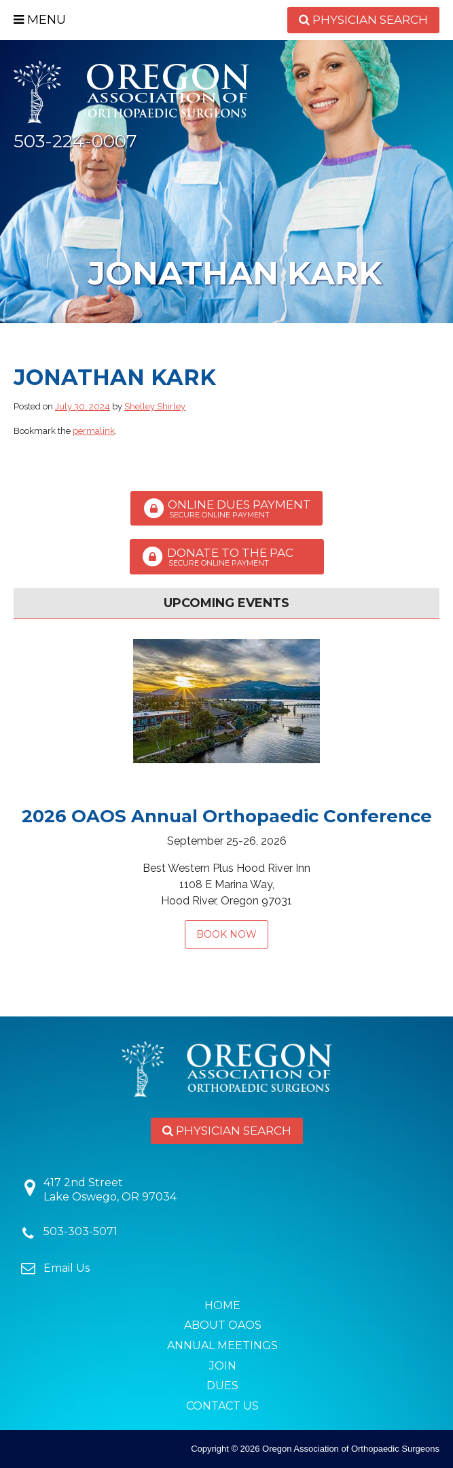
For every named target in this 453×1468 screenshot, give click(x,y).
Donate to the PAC (226, 556)
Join (222, 1365)
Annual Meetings (222, 1345)
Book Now (226, 934)
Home (222, 1305)
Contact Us (222, 1405)
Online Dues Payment (226, 508)
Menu (40, 19)
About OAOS (222, 1325)
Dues (222, 1385)
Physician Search (363, 19)
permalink (94, 431)
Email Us (66, 1268)
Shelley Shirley (154, 406)
